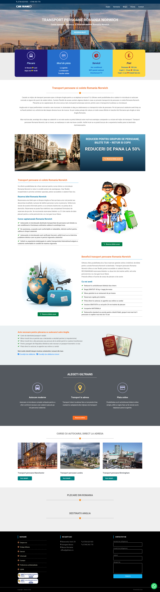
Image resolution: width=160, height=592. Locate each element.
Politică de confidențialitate (27, 565)
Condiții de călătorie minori (48, 354)
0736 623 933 (22, 2)
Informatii (22, 556)
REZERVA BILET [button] (80, 32)
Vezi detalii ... (24, 478)
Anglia (108, 7)
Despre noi (22, 542)
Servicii (21, 551)
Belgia (125, 7)
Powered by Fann (138, 589)
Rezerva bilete (80, 418)
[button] (154, 586)
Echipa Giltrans (24, 547)
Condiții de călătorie (26, 354)
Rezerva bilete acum (113, 159)
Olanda (132, 7)
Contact (141, 7)
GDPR (21, 569)
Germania (116, 7)
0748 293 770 (35, 2)
